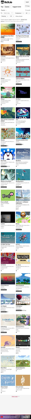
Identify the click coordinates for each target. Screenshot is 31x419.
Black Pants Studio (20, 60)
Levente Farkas (4, 184)
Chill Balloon (19, 306)
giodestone (3, 309)
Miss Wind (3, 368)
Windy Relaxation (20, 368)
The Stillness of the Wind (7, 36)
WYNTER (3, 265)
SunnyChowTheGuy (5, 329)
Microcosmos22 (19, 226)
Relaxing (4, 16)
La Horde (3, 56)
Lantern (3, 223)
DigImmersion (19, 369)
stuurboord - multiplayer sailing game (22, 202)
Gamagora (3, 59)
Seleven (2, 287)
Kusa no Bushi (4, 202)
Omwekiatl (3, 142)
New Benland (19, 288)
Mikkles (2, 226)
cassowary (18, 38)
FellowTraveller (4, 40)
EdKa (2, 204)
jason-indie (18, 307)
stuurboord (18, 184)
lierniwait (3, 123)
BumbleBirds (3, 163)
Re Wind (18, 99)
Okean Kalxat (4, 387)
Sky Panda (3, 160)
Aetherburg (4, 326)
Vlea (17, 119)
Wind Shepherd (20, 285)
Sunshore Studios (5, 102)
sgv (1, 389)
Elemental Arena (20, 326)
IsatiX (17, 329)
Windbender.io (19, 181)
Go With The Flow (5, 244)
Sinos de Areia (19, 387)
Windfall (3, 347)
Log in (27, 2)
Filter (27, 6)
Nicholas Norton (4, 81)
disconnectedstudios (20, 122)
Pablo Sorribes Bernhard (21, 163)
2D (26, 13)
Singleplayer (18, 13)
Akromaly (18, 350)
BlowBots (18, 160)
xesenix (17, 141)
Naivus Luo (3, 370)
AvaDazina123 (4, 267)
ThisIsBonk (18, 267)
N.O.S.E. (18, 244)
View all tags (19, 16)
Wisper (3, 78)
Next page (15, 396)
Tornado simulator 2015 (22, 140)
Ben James (18, 81)
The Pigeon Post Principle (22, 36)
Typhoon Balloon (20, 78)
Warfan (3, 140)
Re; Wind (18, 265)
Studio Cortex (19, 389)
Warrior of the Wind (6, 181)
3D (11, 16)
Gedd (17, 102)
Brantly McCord (4, 350)
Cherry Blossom (5, 285)
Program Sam (4, 247)
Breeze (17, 223)
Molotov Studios (19, 247)
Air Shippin (4, 306)
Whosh (18, 347)
